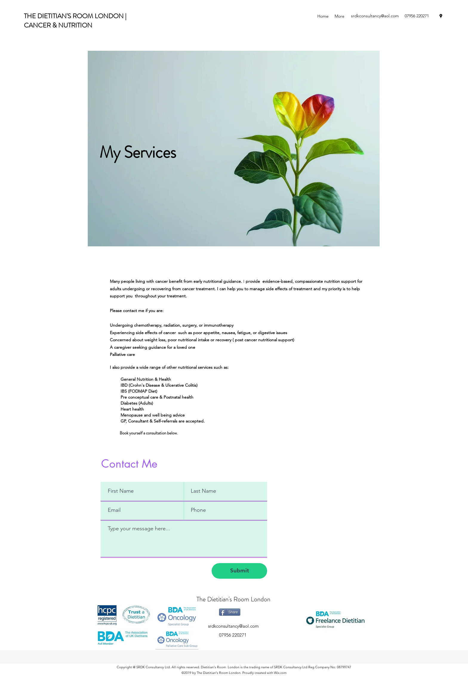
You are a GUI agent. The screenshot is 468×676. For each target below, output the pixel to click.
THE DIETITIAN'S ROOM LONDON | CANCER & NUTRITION (75, 20)
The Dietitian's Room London (233, 599)
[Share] (229, 612)
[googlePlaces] (441, 16)
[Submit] (239, 571)
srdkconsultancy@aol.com (375, 16)
